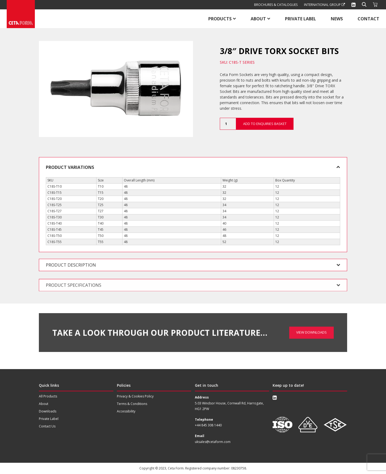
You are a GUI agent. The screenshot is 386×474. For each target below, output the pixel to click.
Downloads (47, 411)
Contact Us (47, 426)
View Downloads (311, 318)
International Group (324, 4)
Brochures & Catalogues (276, 4)
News (337, 19)
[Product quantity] (228, 124)
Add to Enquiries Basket (265, 123)
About (258, 19)
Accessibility (126, 411)
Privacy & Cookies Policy (135, 396)
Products (220, 19)
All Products (48, 396)
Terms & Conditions (132, 403)
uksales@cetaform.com (213, 441)
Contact (368, 19)
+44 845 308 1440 (208, 425)
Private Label (300, 19)
